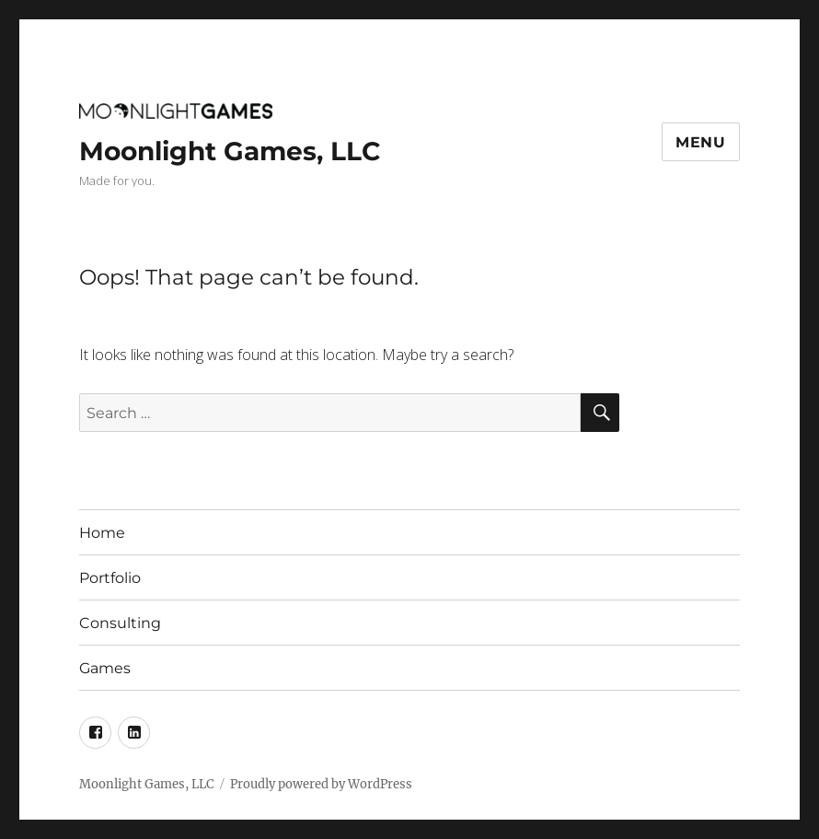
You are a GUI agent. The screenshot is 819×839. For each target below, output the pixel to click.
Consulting (120, 623)
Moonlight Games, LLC (230, 151)
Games (105, 668)
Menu (700, 142)
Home (102, 533)
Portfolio (110, 578)
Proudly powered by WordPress (321, 784)
